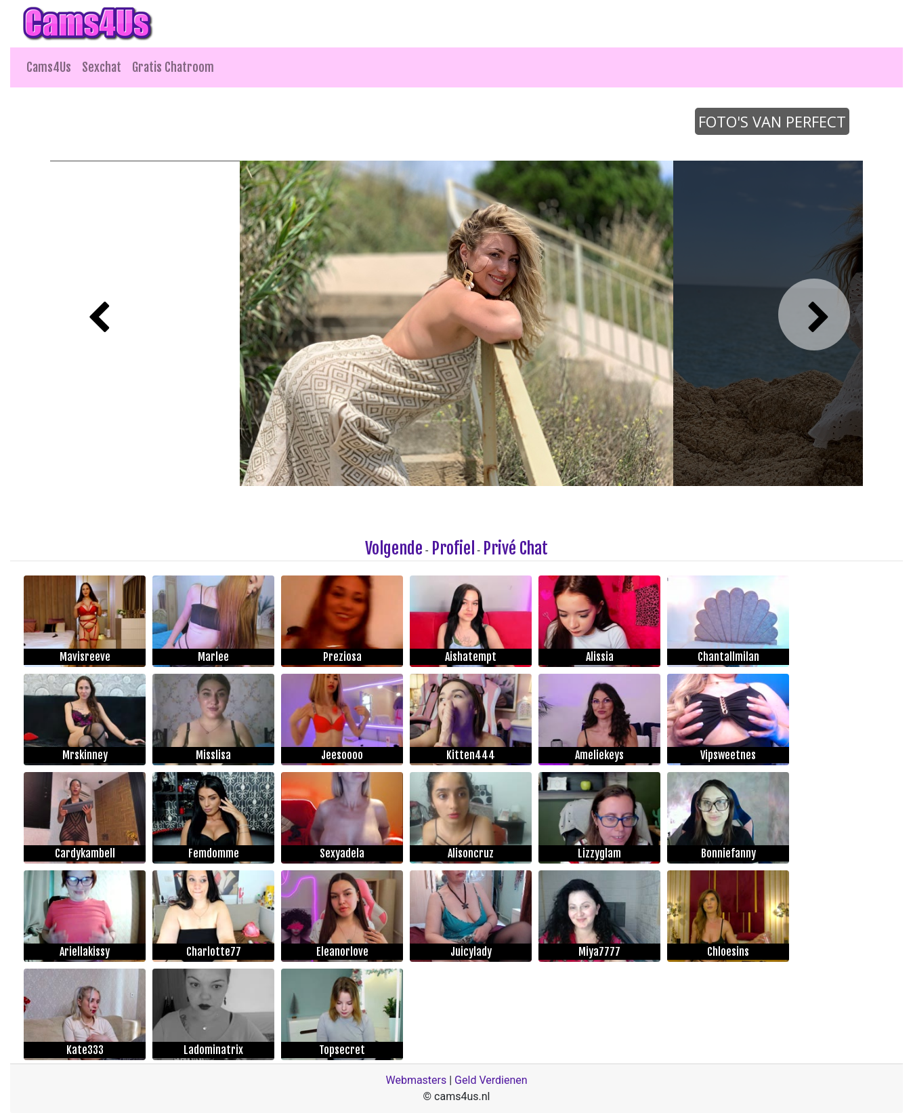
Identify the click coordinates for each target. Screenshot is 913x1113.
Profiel (453, 548)
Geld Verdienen (490, 1080)
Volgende (394, 548)
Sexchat (101, 67)
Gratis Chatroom (173, 67)
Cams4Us (48, 67)
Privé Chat (515, 548)
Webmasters (415, 1080)
